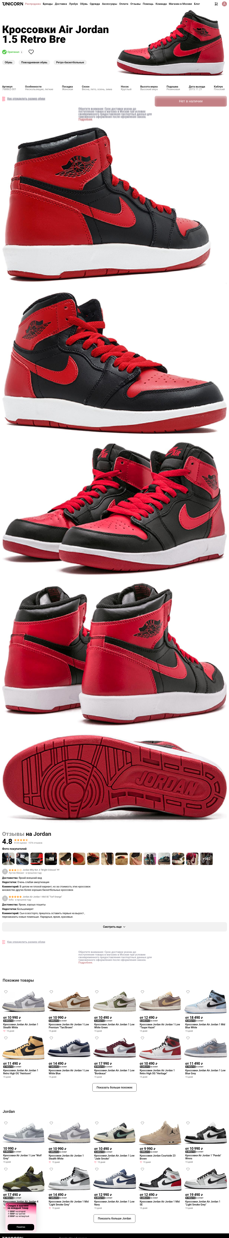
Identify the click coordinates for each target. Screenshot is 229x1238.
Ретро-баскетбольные (70, 62)
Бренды (48, 3)
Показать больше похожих (115, 1087)
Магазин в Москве (180, 3)
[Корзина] (216, 4)
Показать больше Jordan (114, 1218)
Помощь (148, 3)
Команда (161, 3)
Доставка (61, 3)
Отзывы (135, 3)
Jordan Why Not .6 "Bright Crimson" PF (41, 870)
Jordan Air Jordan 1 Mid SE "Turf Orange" (42, 897)
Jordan (42, 834)
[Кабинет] (224, 3)
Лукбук (73, 3)
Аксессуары (109, 3)
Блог (197, 3)
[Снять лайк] (31, 52)
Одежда (95, 3)
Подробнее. (85, 119)
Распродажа (33, 3)
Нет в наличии (191, 100)
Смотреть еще (114, 927)
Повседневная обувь (34, 62)
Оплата (123, 3)
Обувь (84, 3)
